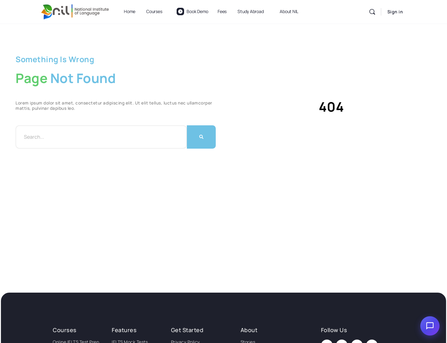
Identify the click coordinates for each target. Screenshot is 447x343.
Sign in (395, 12)
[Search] (372, 12)
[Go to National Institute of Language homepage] (75, 11)
